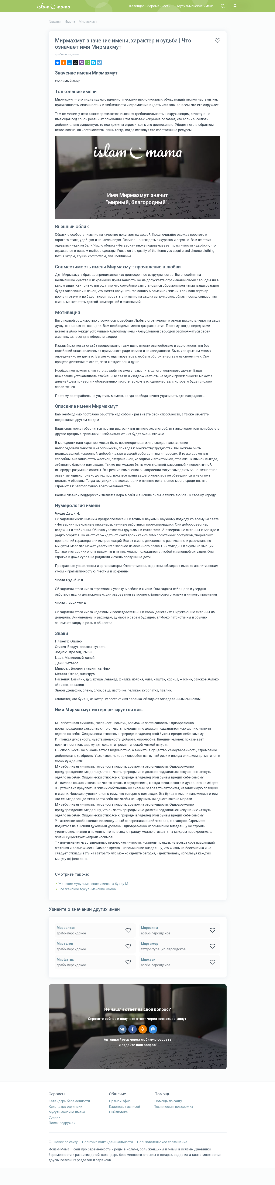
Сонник (54, 1117)
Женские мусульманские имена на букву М (93, 884)
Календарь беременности (149, 6)
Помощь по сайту (168, 1101)
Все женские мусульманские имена (87, 889)
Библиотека (118, 1112)
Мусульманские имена (195, 6)
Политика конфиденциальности (107, 1142)
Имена (70, 22)
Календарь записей (124, 1107)
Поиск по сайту (63, 1142)
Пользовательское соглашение (162, 1142)
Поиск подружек (62, 1123)
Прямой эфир (120, 1101)
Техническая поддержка (173, 1107)
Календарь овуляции (65, 1107)
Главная (55, 22)
